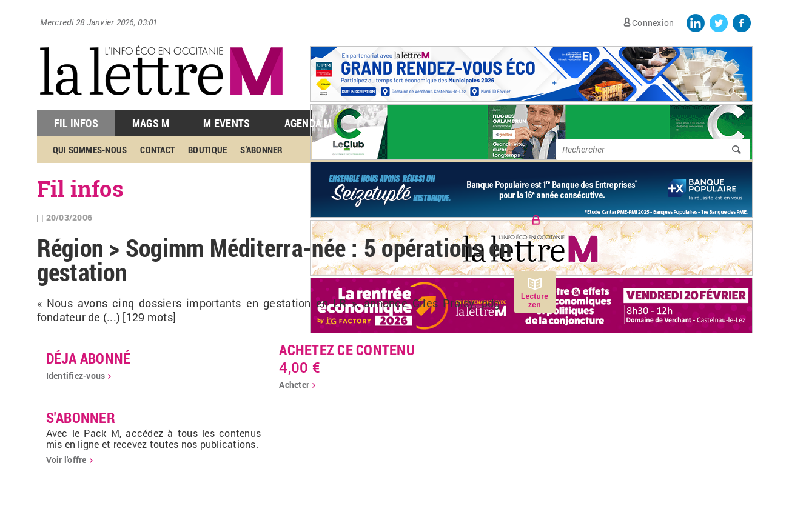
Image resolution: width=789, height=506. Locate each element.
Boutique (207, 150)
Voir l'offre (66, 459)
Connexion (653, 22)
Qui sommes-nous (90, 150)
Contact (157, 150)
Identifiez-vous (76, 375)
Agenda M (308, 123)
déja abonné (88, 358)
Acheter (294, 384)
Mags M (151, 123)
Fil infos (80, 188)
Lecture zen (534, 300)
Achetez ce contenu (347, 349)
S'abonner (261, 150)
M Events (226, 123)
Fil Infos (76, 123)
